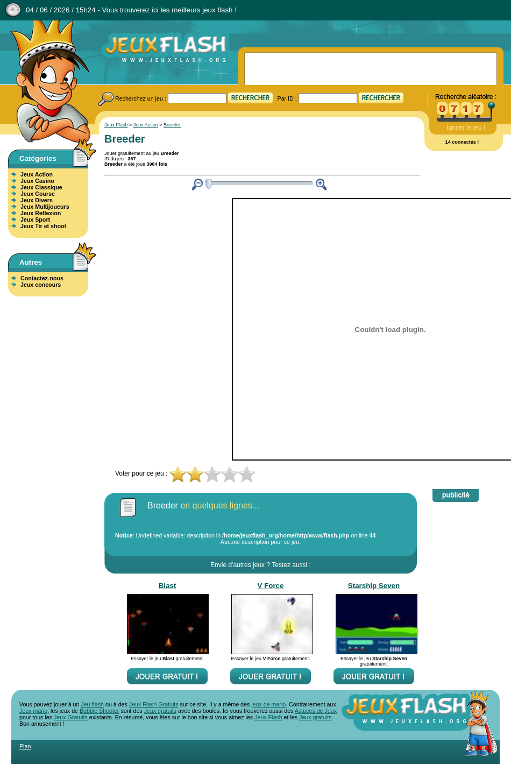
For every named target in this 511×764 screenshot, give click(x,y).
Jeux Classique (41, 187)
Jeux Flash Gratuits (154, 704)
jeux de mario (268, 704)
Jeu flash (92, 704)
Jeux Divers (36, 200)
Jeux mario (33, 711)
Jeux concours (40, 284)
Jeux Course (37, 193)
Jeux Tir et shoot (43, 226)
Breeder (172, 125)
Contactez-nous (41, 278)
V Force (271, 586)
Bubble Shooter (99, 711)
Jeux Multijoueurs (44, 206)
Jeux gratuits (160, 711)
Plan (25, 746)
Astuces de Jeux (316, 711)
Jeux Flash (45, 82)
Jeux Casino (37, 181)
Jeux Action (36, 174)
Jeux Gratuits (71, 717)
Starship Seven (374, 586)
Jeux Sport (35, 219)
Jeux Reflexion (40, 213)
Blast (167, 586)
